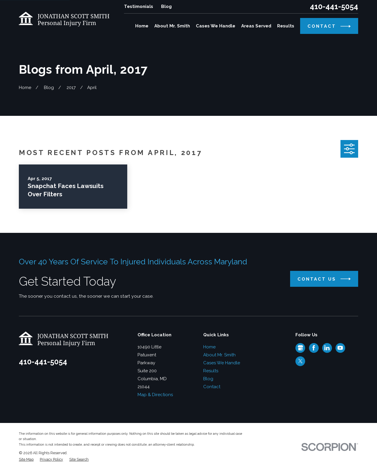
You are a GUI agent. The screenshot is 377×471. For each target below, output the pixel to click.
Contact (211, 386)
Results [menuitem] (285, 26)
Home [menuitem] (141, 26)
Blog (166, 6)
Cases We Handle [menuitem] (215, 26)
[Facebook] (313, 347)
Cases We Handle (221, 362)
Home (209, 347)
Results (210, 370)
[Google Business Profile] (300, 347)
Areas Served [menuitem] (256, 26)
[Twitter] (300, 361)
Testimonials (138, 6)
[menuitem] (26, 459)
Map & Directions (155, 394)
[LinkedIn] (327, 347)
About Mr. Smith (219, 355)
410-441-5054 (334, 6)
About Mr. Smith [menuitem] (172, 26)
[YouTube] (340, 347)
